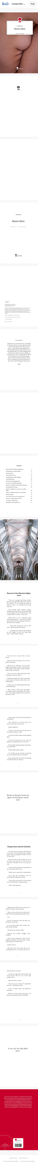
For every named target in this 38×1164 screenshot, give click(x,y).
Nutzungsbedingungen (11, 1161)
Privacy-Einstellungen (28, 1161)
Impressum (13, 1158)
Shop (33, 4)
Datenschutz (23, 1158)
